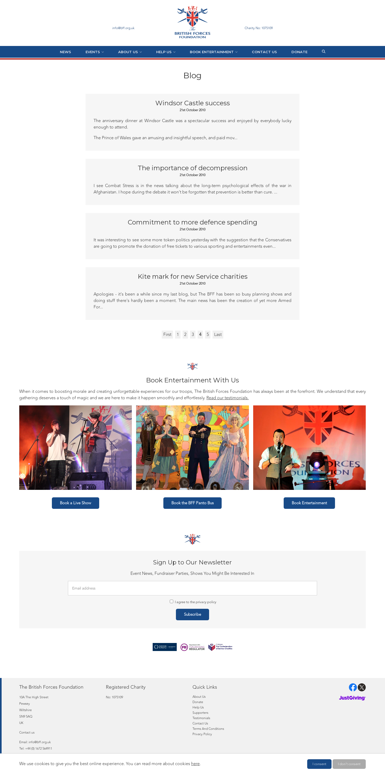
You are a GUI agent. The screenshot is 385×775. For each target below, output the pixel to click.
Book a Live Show (75, 503)
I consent (319, 764)
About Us (128, 52)
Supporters (200, 712)
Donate (299, 52)
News (65, 52)
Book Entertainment (212, 52)
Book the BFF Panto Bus (192, 503)
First (167, 334)
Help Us (164, 52)
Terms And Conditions (208, 728)
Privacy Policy (202, 734)
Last (218, 334)
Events (93, 52)
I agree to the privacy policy (193, 602)
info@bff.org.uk (40, 742)
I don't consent (349, 764)
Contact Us (264, 52)
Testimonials (201, 718)
